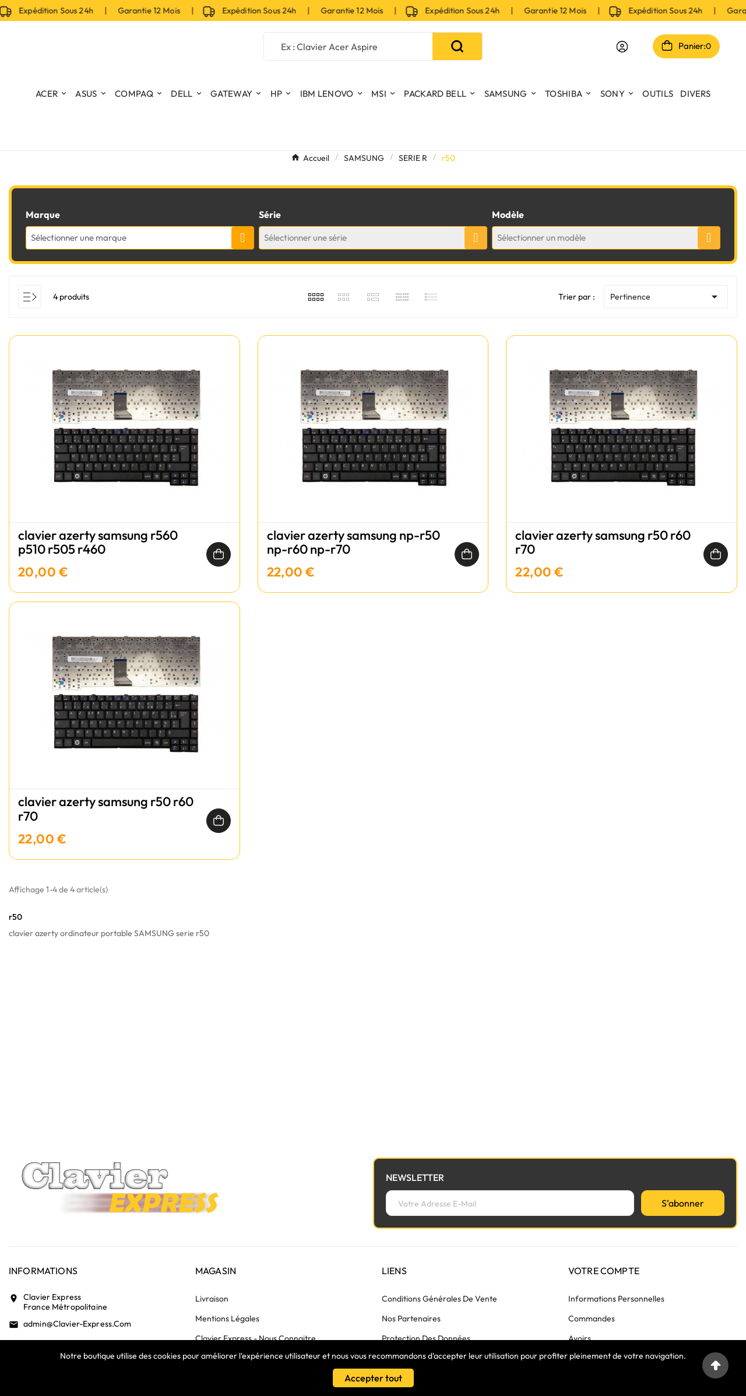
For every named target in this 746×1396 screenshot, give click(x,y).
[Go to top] (715, 1365)
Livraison (211, 1298)
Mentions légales (227, 1318)
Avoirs (579, 1338)
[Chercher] (348, 46)
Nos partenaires (411, 1318)
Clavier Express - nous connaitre (255, 1338)
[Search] (457, 46)
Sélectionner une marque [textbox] (78, 237)
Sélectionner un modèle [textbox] (541, 237)
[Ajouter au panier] (218, 554)
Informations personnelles (616, 1298)
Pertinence (666, 297)
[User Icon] (622, 46)
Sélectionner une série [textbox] (305, 237)
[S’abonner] (682, 1203)
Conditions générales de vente (439, 1298)
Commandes (591, 1318)
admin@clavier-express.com (77, 1323)
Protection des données (426, 1338)
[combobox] (140, 237)
